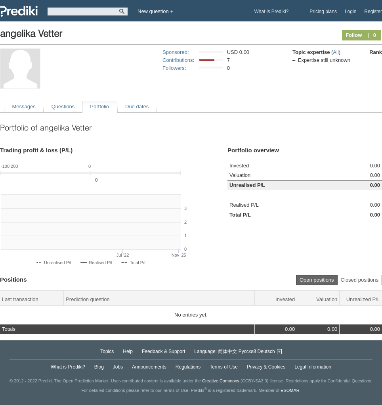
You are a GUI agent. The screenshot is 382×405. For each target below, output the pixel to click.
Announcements (149, 367)
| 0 (371, 35)
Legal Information (312, 367)
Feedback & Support (163, 351)
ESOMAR (290, 390)
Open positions (317, 280)
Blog (99, 367)
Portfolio (99, 106)
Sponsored (174, 52)
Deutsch (266, 351)
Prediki (19, 11)
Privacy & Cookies (266, 367)
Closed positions (359, 280)
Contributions (177, 60)
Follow (354, 35)
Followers (173, 68)
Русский (247, 351)
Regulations (188, 367)
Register (373, 11)
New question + (155, 11)
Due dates (137, 106)
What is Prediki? (271, 11)
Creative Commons (220, 380)
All (335, 52)
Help (128, 351)
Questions (63, 106)
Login (350, 11)
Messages (24, 106)
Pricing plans (323, 11)
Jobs (118, 367)
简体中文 (227, 351)
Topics (107, 351)
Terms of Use (224, 367)
